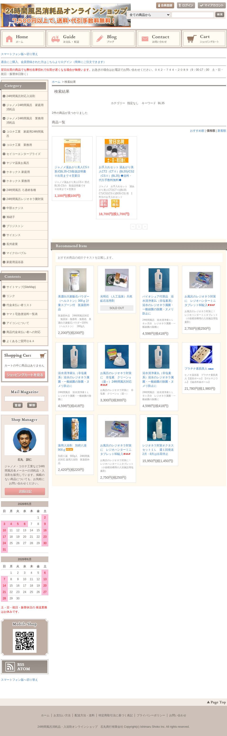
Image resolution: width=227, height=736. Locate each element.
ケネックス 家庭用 (18, 172)
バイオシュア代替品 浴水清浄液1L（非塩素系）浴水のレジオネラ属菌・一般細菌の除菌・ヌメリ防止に (158, 305)
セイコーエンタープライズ (23, 154)
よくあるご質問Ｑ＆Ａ (20, 341)
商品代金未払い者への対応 (23, 332)
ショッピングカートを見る (25, 375)
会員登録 (165, 5)
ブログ (113, 38)
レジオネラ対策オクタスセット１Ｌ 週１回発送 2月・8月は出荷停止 (159, 450)
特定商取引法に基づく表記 (116, 715)
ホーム (23, 38)
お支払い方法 (62, 715)
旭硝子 (10, 217)
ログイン (186, 5)
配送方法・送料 (85, 715)
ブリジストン (14, 226)
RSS (20, 664)
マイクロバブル (16, 253)
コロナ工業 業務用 (19, 145)
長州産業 (12, 244)
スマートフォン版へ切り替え (19, 54)
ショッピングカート (204, 38)
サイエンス (13, 235)
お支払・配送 (68, 38)
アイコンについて (17, 323)
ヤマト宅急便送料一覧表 (22, 314)
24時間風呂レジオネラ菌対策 (25, 199)
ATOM (23, 668)
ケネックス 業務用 (18, 181)
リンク (10, 296)
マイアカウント (212, 5)
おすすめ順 (197, 130)
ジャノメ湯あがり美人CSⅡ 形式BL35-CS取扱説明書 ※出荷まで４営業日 (72, 171)
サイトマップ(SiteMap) (21, 287)
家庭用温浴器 (14, 262)
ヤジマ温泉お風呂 (17, 163)
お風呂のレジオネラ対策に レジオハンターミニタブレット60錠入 (200, 301)
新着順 (222, 130)
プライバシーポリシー (151, 715)
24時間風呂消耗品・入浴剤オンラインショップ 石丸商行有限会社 (80, 726)
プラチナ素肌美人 (199, 368)
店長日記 (25, 491)
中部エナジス (14, 208)
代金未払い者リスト (19, 305)
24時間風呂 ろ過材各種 (21, 190)
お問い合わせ (159, 38)
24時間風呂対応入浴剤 (20, 96)
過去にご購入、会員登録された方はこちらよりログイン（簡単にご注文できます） (53, 62)
